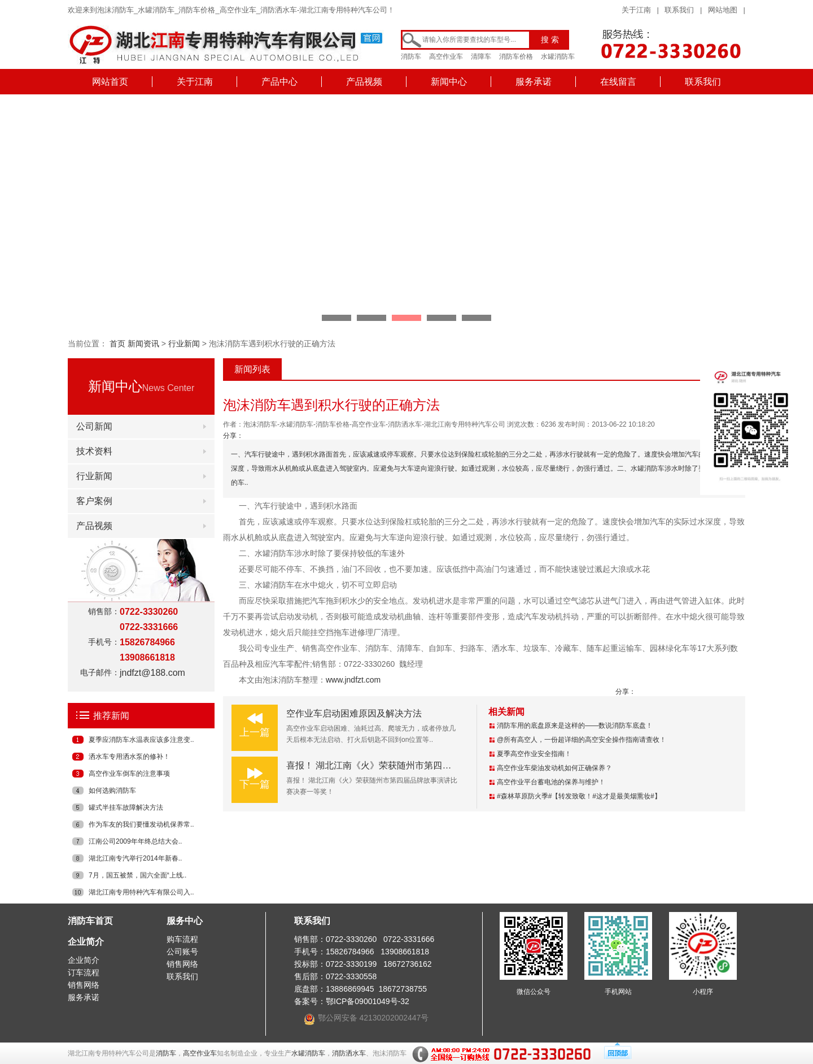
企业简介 (86, 941)
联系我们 (679, 10)
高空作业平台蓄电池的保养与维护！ (551, 782)
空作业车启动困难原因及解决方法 (354, 713)
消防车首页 (90, 921)
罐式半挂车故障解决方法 (126, 807)
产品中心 (279, 81)
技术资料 (94, 451)
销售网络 (83, 984)
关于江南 (636, 10)
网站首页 (110, 81)
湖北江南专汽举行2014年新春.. (135, 858)
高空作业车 (446, 56)
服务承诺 (533, 81)
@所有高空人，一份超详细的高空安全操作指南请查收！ (581, 740)
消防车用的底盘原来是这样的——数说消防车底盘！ (575, 725)
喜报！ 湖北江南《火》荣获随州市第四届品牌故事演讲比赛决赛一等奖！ (432, 765)
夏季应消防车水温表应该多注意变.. (141, 740)
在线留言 (618, 81)
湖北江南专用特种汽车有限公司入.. (141, 892)
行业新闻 (184, 343)
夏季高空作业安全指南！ (534, 754)
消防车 (411, 56)
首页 (117, 343)
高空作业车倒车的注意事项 (129, 774)
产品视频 (364, 81)
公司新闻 (94, 426)
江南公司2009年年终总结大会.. (135, 841)
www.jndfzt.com (353, 679)
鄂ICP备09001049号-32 (367, 1001)
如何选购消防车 (112, 790)
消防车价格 (516, 56)
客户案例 (94, 501)
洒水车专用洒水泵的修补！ (129, 757)
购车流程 (182, 939)
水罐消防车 (558, 56)
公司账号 (182, 951)
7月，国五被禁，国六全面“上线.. (137, 875)
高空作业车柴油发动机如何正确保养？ (554, 768)
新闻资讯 (143, 343)
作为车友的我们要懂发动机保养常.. (141, 824)
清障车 (481, 56)
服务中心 (185, 921)
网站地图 (722, 10)
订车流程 (83, 972)
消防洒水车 (349, 1053)
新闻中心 (449, 81)
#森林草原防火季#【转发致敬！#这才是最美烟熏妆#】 (579, 796)
